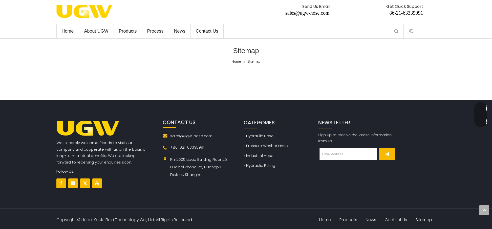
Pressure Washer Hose (267, 145)
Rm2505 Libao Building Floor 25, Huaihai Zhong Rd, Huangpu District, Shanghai (199, 167)
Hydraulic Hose (260, 136)
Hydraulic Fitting (260, 165)
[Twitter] (85, 183)
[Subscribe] (387, 154)
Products (348, 220)
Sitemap (424, 220)
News (371, 220)
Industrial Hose (259, 155)
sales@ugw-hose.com (307, 13)
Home (325, 220)
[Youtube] (97, 183)
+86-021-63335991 (187, 147)
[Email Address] (348, 154)
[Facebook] (61, 183)
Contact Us (396, 220)
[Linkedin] (73, 183)
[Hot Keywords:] (396, 31)
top (484, 210)
